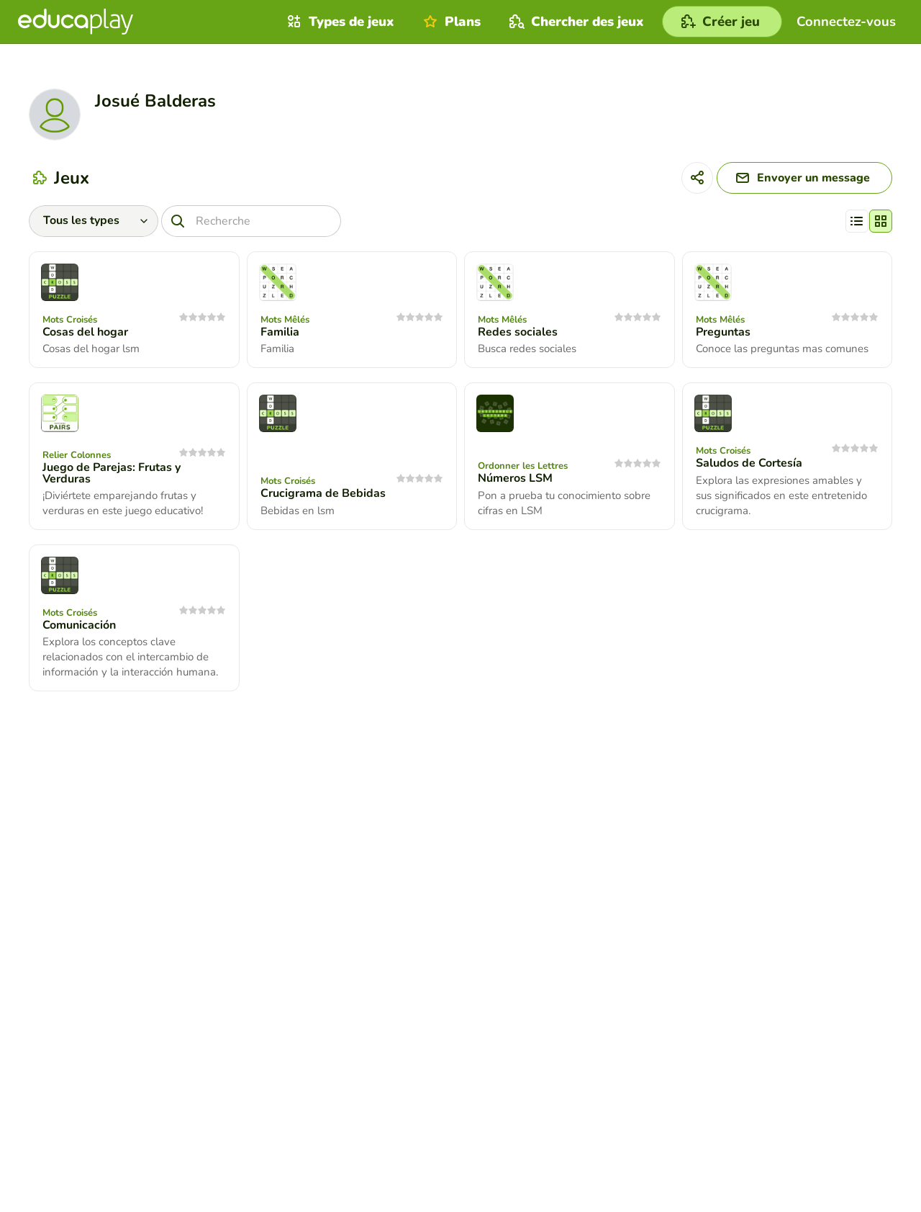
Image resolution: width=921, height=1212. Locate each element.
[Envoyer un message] (804, 178)
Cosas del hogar (85, 332)
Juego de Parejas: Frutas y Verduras (111, 473)
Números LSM (515, 478)
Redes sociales (518, 332)
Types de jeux (338, 21)
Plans (450, 21)
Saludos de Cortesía (749, 463)
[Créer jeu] (722, 21)
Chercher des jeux (575, 21)
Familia (279, 332)
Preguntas (723, 332)
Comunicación (79, 625)
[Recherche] (251, 221)
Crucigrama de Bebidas (323, 493)
